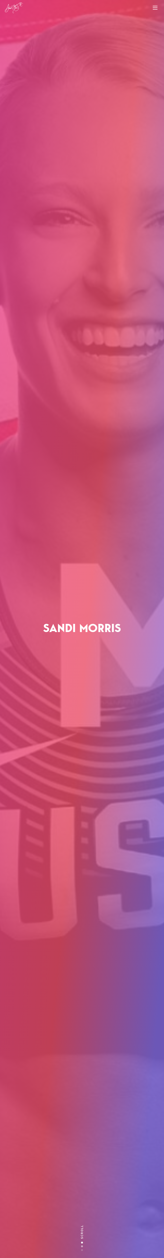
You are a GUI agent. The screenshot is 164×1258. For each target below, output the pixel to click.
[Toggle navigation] (155, 8)
